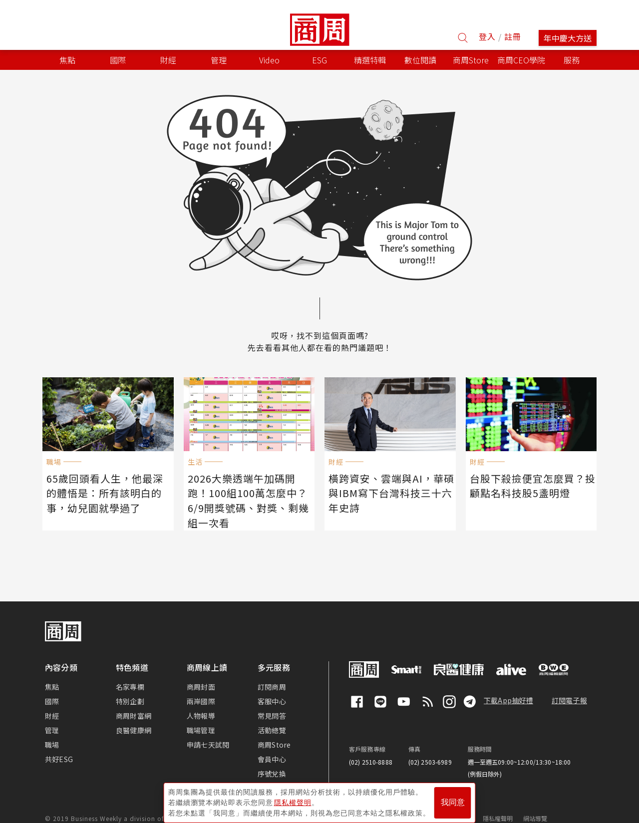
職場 (52, 731)
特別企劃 (130, 687)
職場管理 (201, 716)
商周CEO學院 (521, 60)
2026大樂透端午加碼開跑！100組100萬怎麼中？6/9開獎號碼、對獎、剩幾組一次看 (250, 491)
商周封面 (201, 673)
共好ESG (59, 745)
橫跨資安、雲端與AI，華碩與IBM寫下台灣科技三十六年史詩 (389, 491)
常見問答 (272, 702)
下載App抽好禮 (508, 686)
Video (269, 60)
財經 (52, 702)
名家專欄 (130, 673)
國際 (52, 687)
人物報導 (201, 702)
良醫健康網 (133, 716)
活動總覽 (272, 716)
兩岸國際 (201, 687)
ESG (319, 60)
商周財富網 (133, 702)
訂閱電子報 (569, 686)
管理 (52, 716)
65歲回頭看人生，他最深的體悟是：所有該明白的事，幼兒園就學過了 (108, 491)
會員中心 (272, 745)
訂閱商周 (272, 673)
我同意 (453, 799)
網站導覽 (535, 804)
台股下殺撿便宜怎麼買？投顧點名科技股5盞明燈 (531, 484)
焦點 (52, 673)
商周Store (471, 60)
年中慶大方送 (568, 38)
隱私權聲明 (498, 804)
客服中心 (272, 687)
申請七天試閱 (208, 731)
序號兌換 (272, 760)
